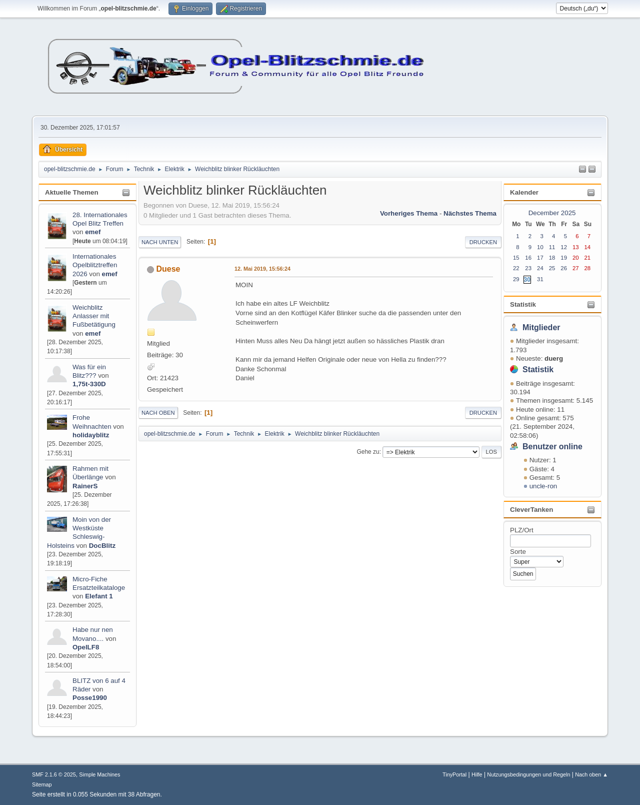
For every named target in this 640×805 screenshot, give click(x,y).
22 (516, 268)
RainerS (85, 486)
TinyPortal (454, 774)
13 (575, 247)
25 (552, 268)
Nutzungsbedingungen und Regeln (528, 774)
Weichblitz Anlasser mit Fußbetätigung (94, 316)
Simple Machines (99, 774)
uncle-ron (544, 486)
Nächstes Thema (470, 213)
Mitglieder (541, 327)
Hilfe (477, 774)
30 (527, 279)
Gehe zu (367, 451)
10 (540, 247)
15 (516, 258)
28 (587, 268)
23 (528, 268)
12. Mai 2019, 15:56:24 (262, 269)
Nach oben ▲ (591, 774)
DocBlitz (102, 545)
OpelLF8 (85, 647)
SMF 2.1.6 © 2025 (54, 774)
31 (540, 279)
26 (563, 268)
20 (575, 258)
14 (587, 247)
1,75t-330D (89, 384)
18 (552, 258)
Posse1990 (89, 697)
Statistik (523, 304)
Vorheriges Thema (409, 213)
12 (563, 247)
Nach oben (158, 413)
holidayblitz (90, 435)
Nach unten (160, 242)
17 (540, 258)
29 (516, 279)
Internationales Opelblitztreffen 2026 (94, 265)
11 (552, 247)
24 (540, 268)
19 (563, 258)
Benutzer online (552, 446)
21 (587, 258)
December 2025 (552, 213)
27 (575, 268)
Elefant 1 (99, 596)
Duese (168, 269)
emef (92, 232)
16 (528, 258)
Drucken (483, 242)
